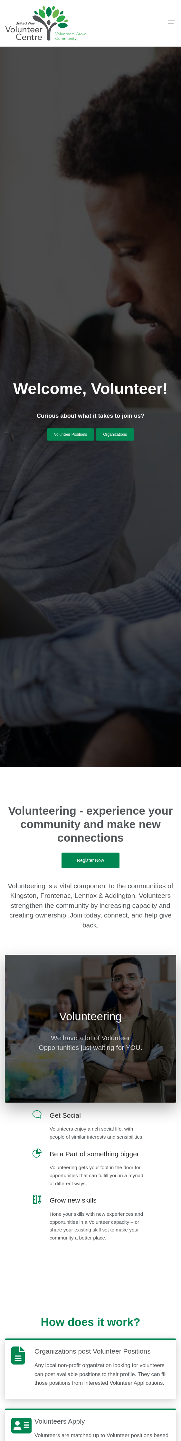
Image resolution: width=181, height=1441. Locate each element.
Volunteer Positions (70, 434)
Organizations (115, 434)
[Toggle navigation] (170, 23)
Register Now (90, 860)
